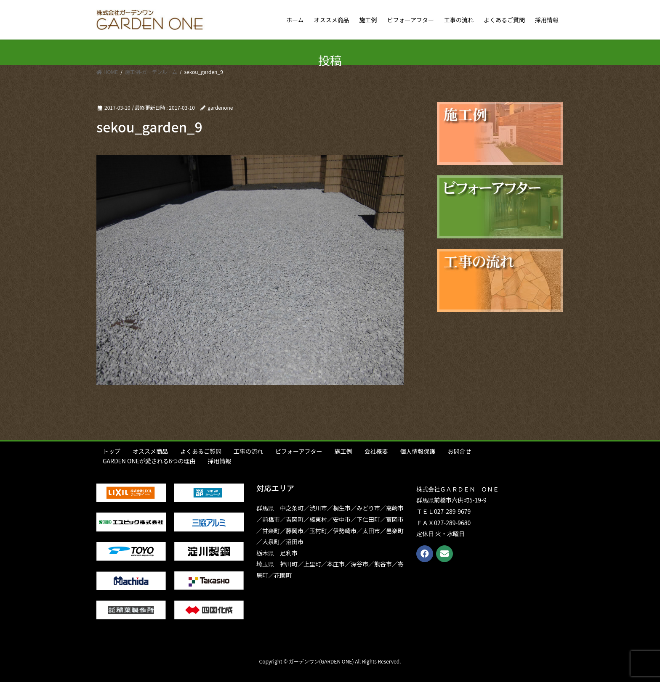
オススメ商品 (150, 451)
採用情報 (220, 461)
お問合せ (459, 451)
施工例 (343, 451)
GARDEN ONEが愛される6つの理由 (149, 461)
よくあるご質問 (200, 451)
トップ (111, 451)
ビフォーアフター (298, 451)
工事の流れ (248, 451)
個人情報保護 (417, 451)
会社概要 (376, 451)
